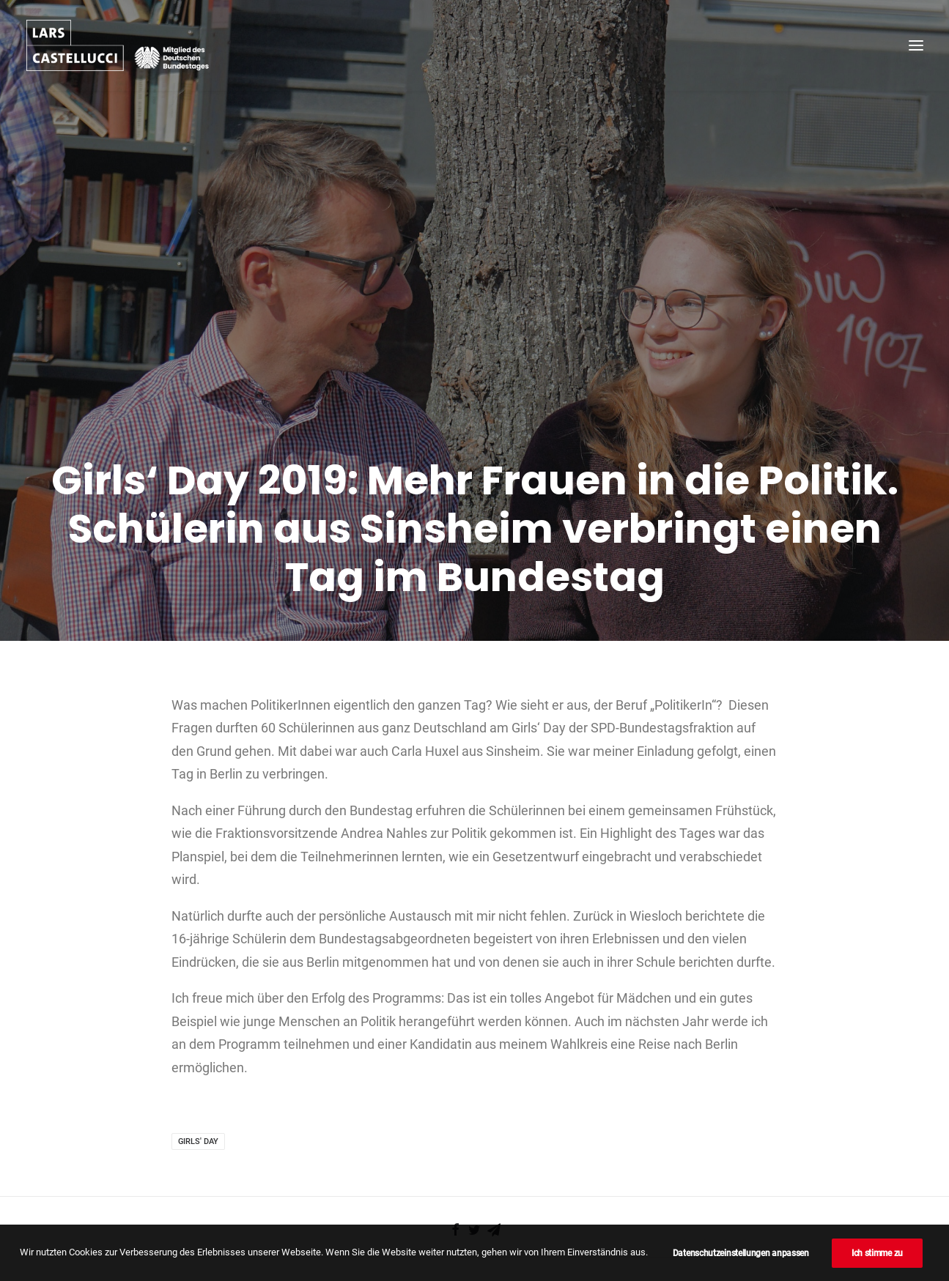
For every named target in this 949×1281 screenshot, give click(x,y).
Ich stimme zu (877, 1253)
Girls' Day (198, 1094)
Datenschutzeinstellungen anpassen (741, 1253)
